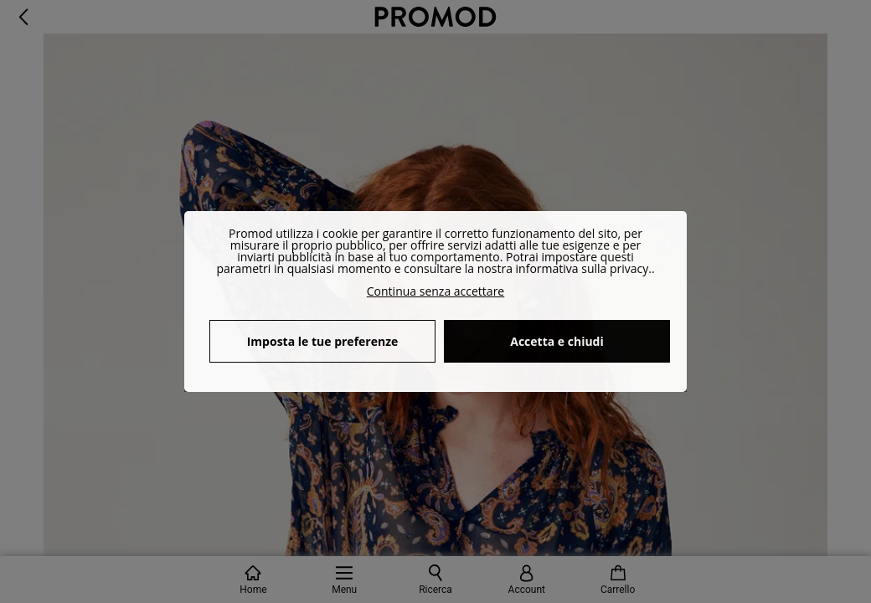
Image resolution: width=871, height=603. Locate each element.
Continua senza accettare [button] (435, 291)
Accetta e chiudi (557, 341)
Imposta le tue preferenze (323, 341)
